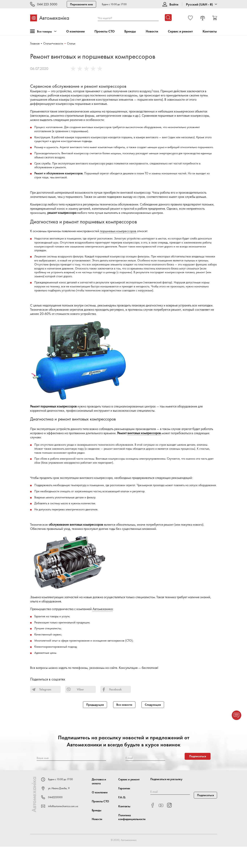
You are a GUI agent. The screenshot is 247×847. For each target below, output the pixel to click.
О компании (75, 31)
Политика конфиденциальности (132, 817)
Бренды (130, 31)
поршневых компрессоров (118, 231)
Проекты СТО (104, 31)
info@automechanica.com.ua (63, 806)
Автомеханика (103, 609)
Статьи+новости (53, 43)
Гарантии (124, 789)
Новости (152, 31)
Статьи (71, 43)
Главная (35, 43)
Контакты (210, 31)
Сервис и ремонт (180, 31)
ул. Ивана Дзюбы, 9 (59, 788)
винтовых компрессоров (144, 433)
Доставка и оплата (99, 782)
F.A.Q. (122, 798)
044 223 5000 (47, 4)
